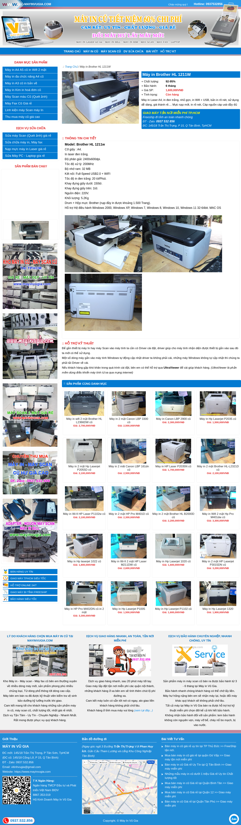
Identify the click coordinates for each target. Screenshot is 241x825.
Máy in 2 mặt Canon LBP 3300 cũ (128, 421)
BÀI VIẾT (152, 51)
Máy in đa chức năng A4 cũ (24, 76)
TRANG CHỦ (72, 51)
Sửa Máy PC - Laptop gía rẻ (25, 155)
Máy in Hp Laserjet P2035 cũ (218, 419)
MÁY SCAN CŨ (111, 51)
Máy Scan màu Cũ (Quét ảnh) (26, 96)
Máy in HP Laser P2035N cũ (173, 466)
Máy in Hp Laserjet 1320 (218, 609)
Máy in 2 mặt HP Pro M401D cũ (129, 514)
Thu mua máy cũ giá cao (22, 117)
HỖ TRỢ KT (168, 51)
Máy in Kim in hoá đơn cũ (23, 90)
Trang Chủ (71, 66)
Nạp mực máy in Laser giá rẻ (25, 149)
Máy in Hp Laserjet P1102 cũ (173, 609)
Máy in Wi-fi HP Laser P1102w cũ (84, 514)
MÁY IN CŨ (90, 51)
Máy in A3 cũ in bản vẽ (21, 83)
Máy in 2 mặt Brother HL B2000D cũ (173, 516)
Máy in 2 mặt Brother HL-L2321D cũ (218, 468)
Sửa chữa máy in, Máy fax (23, 142)
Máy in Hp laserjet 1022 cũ (84, 561)
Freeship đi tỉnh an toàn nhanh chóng (168, 117)
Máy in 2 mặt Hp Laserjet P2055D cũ (84, 468)
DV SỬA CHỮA (133, 51)
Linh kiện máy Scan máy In (24, 110)
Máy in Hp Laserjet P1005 (128, 609)
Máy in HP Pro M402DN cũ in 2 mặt (84, 611)
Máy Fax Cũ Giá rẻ (18, 103)
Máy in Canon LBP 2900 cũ (173, 419)
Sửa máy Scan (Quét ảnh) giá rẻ (28, 135)
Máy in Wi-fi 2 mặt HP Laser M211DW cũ (128, 563)
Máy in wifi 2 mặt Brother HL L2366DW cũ (84, 421)
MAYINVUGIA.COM (37, 4)
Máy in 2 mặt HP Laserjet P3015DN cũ (218, 563)
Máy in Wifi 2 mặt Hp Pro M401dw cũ (218, 516)
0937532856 (214, 4)
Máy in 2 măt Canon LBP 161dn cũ (129, 468)
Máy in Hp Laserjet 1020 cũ (173, 561)
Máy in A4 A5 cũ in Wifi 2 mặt (25, 70)
